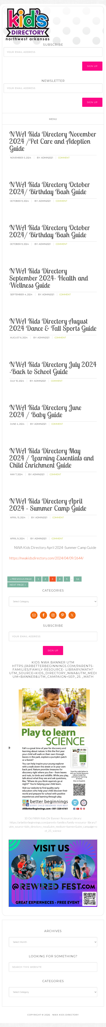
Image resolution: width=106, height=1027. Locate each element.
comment (64, 157)
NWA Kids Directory (40, 24)
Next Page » (18, 584)
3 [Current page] (52, 578)
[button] (53, 119)
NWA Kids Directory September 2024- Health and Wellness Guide (48, 278)
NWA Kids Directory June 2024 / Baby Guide (45, 411)
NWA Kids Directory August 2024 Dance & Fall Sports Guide (52, 325)
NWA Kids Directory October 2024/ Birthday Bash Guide (49, 188)
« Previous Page (21, 578)
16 (77, 578)
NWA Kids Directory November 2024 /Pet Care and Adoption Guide (52, 141)
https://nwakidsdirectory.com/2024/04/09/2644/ (46, 558)
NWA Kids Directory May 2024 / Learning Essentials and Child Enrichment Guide (51, 457)
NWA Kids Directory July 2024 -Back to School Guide (52, 368)
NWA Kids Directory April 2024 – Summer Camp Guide (47, 504)
